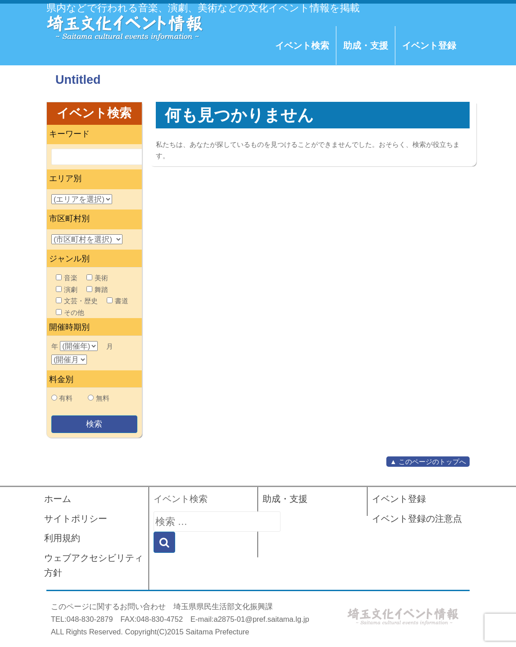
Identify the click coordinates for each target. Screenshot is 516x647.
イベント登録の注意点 (417, 519)
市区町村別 (69, 218)
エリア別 (65, 178)
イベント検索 (302, 45)
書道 (117, 301)
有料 (65, 398)
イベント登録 (429, 45)
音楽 (66, 278)
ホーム (57, 499)
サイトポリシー (75, 519)
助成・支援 (365, 45)
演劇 (66, 289)
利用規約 (62, 538)
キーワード (69, 133)
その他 (70, 312)
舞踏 (97, 289)
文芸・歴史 (77, 301)
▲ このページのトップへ (428, 461)
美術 (97, 278)
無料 (102, 398)
